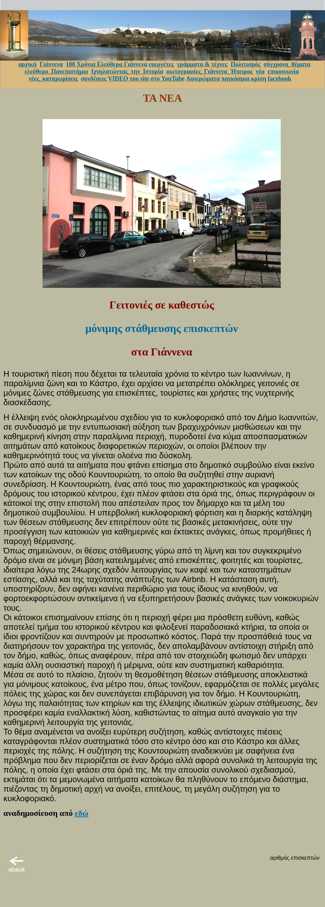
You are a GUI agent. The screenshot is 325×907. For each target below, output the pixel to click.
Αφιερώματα (203, 78)
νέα (260, 71)
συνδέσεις (94, 78)
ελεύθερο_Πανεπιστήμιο (56, 71)
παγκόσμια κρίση (243, 78)
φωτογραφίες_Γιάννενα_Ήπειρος (209, 71)
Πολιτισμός (246, 64)
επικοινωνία (283, 71)
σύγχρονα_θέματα (287, 64)
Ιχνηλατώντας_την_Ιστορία (127, 71)
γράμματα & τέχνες (202, 64)
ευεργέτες (161, 64)
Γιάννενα (51, 64)
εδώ (81, 813)
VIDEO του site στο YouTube (146, 78)
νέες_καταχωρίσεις (53, 78)
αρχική (27, 64)
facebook (279, 78)
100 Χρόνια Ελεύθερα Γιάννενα (106, 64)
